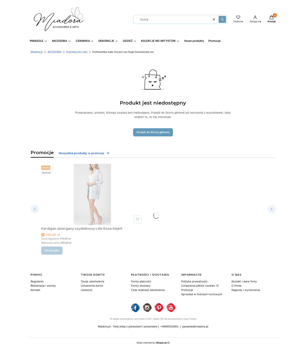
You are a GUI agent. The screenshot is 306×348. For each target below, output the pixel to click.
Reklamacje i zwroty (43, 285)
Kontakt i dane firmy (244, 281)
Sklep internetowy (152, 342)
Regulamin (37, 281)
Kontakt (35, 290)
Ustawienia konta (92, 285)
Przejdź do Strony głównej (153, 132)
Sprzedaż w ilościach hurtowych (201, 294)
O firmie (236, 285)
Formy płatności (141, 281)
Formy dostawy (140, 285)
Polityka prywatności (194, 281)
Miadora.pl (37, 51)
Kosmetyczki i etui (76, 51)
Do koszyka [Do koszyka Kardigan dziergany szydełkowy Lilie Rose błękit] (52, 250)
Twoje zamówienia (92, 281)
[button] (222, 19)
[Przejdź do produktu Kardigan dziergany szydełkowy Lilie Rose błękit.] (92, 194)
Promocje (187, 290)
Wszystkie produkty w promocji (84, 153)
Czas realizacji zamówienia (148, 290)
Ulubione (86, 290)
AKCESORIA (54, 51)
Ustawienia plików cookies (198, 285)
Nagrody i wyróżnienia (245, 290)
